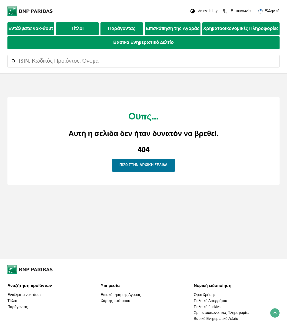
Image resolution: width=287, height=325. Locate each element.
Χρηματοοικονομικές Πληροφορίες (241, 28)
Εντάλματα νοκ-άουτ (30, 28)
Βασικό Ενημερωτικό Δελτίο (143, 42)
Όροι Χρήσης (204, 295)
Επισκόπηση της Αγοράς (172, 28)
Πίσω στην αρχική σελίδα (143, 165)
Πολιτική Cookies (207, 307)
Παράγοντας (121, 28)
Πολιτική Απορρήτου (210, 301)
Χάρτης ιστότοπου (115, 301)
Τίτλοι (77, 28)
